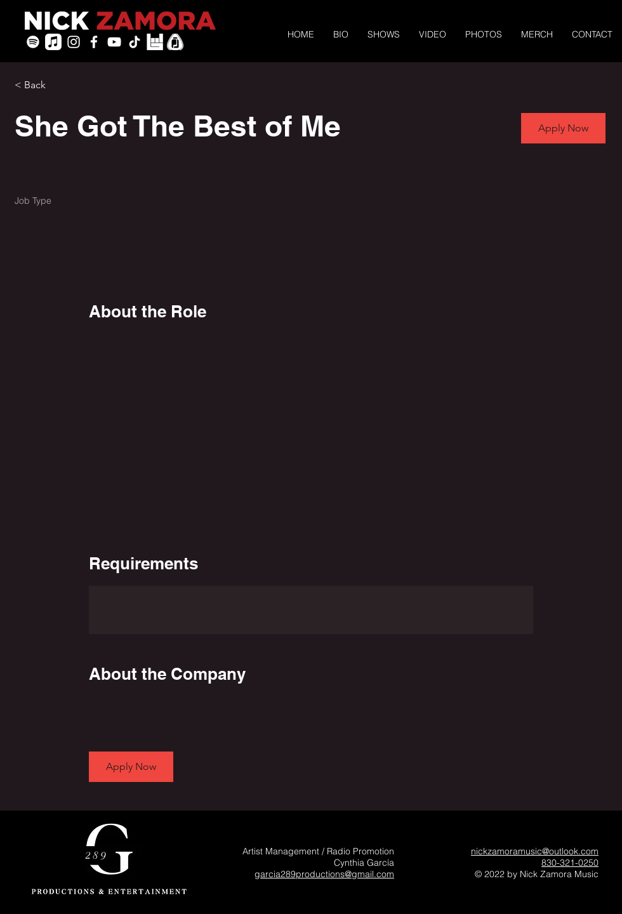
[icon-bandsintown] (155, 42)
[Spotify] (33, 42)
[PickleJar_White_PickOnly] (175, 42)
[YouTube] (114, 42)
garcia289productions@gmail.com (324, 874)
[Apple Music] (53, 42)
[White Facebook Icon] (94, 42)
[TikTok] (134, 42)
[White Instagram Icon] (73, 42)
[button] (563, 128)
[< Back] (60, 85)
